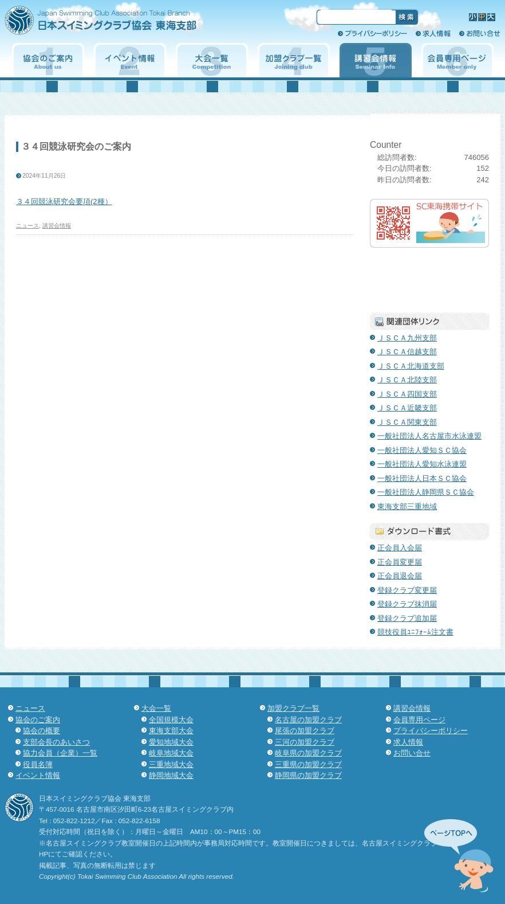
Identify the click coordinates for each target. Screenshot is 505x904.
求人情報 (433, 33)
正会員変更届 (399, 562)
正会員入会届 (399, 547)
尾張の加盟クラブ (304, 730)
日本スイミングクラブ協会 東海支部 (121, 24)
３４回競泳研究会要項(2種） (64, 201)
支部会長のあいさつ (56, 742)
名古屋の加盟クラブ (308, 719)
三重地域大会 (171, 764)
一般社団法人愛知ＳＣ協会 (422, 450)
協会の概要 (41, 730)
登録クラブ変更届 (407, 590)
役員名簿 (38, 764)
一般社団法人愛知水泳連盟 (422, 464)
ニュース (27, 225)
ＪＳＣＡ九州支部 (407, 338)
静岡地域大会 (171, 775)
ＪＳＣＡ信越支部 (407, 351)
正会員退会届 (399, 576)
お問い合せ (479, 33)
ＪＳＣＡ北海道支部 (410, 366)
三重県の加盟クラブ (308, 764)
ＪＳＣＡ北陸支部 (407, 379)
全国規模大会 (171, 719)
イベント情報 (130, 60)
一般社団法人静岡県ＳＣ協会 (425, 492)
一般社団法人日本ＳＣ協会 (422, 478)
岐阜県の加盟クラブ (308, 753)
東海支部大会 (171, 730)
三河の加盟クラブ (304, 742)
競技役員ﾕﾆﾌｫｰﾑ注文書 (415, 632)
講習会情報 (376, 60)
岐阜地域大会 (171, 753)
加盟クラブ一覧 (294, 60)
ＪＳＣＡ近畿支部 (407, 408)
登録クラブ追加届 (407, 618)
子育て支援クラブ (429, 277)
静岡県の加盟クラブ (308, 775)
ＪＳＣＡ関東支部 (407, 422)
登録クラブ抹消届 (407, 604)
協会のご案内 (48, 60)
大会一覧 (212, 60)
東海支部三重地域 (407, 506)
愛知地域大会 (171, 742)
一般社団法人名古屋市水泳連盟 (429, 436)
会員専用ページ (457, 60)
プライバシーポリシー (372, 33)
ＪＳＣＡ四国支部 (407, 394)
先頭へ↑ (459, 856)
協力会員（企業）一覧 (60, 753)
